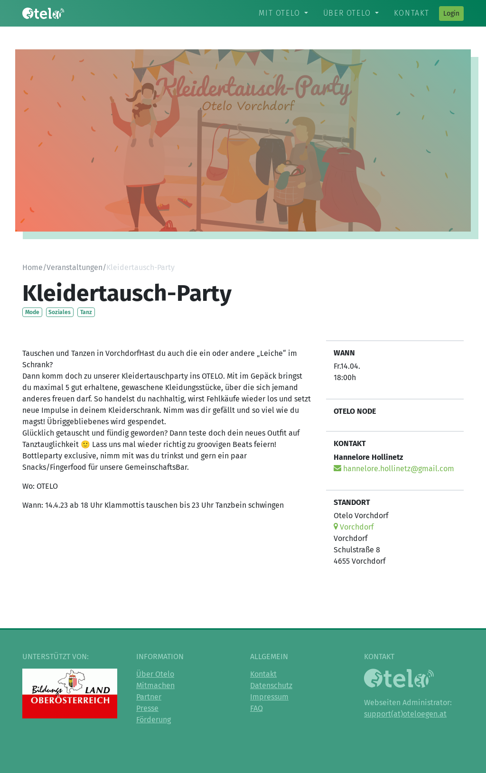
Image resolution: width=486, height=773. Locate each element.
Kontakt (412, 13)
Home (32, 267)
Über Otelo (347, 13)
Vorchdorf (354, 526)
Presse (147, 708)
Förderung (153, 719)
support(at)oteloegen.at (405, 713)
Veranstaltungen (75, 267)
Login (451, 13)
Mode (32, 312)
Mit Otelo (279, 13)
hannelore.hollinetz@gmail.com (394, 468)
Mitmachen (155, 685)
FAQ (256, 708)
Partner (148, 696)
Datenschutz (271, 685)
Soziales (59, 312)
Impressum (269, 696)
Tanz (86, 312)
